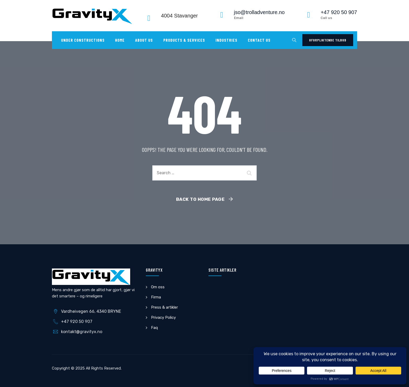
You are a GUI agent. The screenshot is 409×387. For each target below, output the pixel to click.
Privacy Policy (163, 317)
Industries (226, 40)
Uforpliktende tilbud (327, 40)
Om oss (158, 287)
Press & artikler (164, 307)
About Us (144, 40)
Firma (156, 297)
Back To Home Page (200, 199)
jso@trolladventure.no (259, 12)
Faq (154, 327)
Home (120, 40)
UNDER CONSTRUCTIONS (83, 40)
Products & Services (184, 40)
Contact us (259, 40)
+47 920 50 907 (339, 12)
